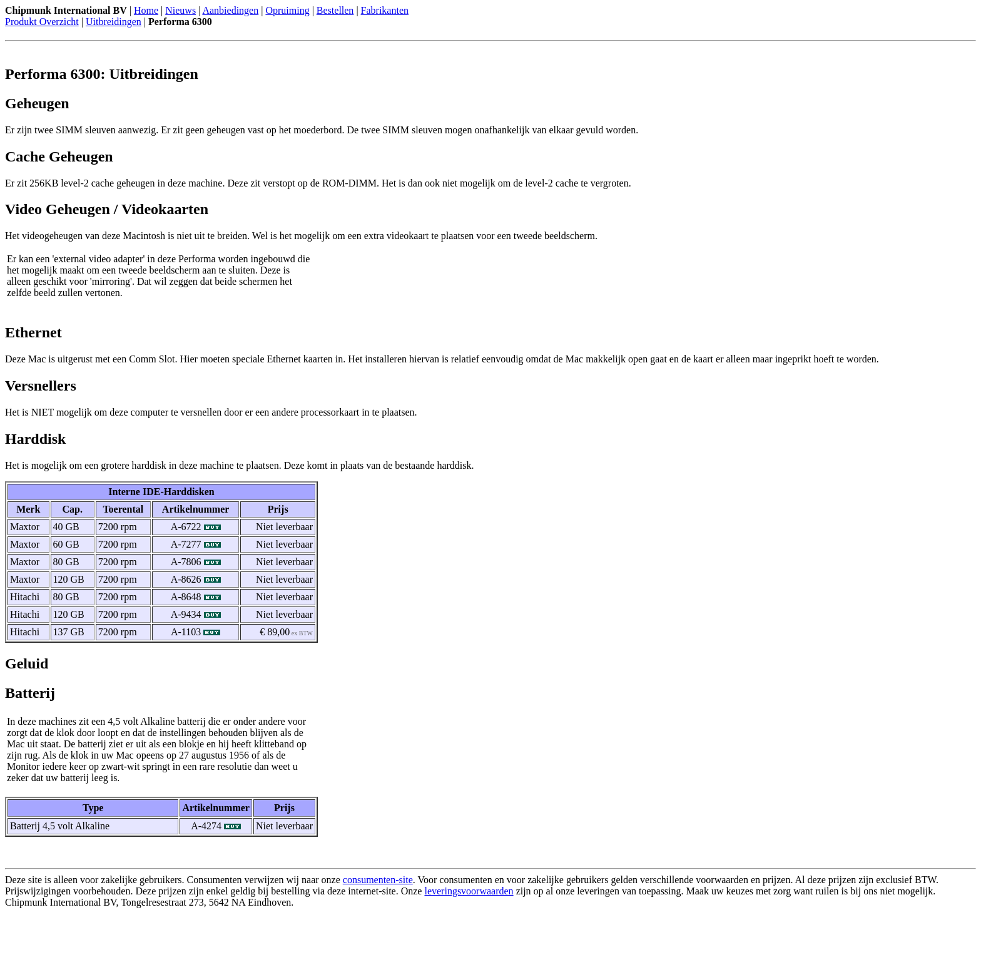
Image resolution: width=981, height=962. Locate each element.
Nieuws (180, 10)
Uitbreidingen (113, 21)
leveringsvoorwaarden (468, 891)
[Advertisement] (151, 938)
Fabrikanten (385, 10)
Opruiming (287, 10)
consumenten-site (378, 879)
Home (146, 10)
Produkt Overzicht (42, 21)
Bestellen (335, 10)
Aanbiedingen (230, 10)
